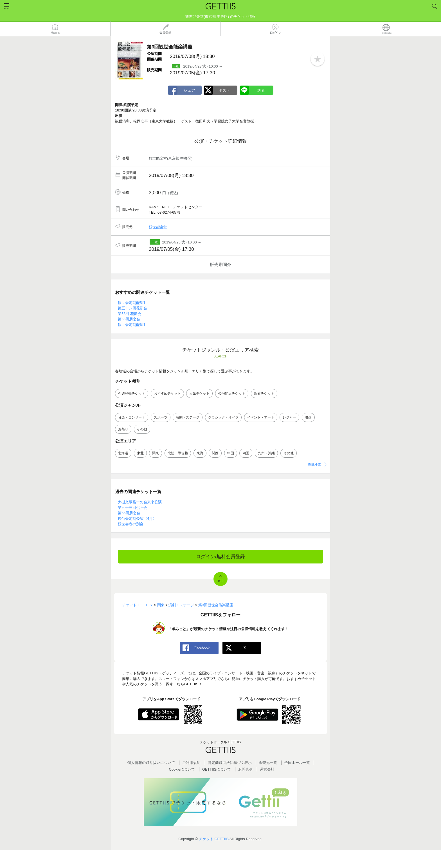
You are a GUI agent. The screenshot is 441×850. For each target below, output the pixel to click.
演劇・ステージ (187, 417)
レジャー (289, 417)
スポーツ (160, 417)
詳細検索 (314, 465)
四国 (245, 453)
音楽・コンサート (131, 417)
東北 (140, 453)
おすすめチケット (167, 393)
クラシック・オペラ (223, 417)
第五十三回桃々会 (132, 507)
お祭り (123, 429)
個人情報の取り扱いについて (151, 762)
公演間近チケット (231, 393)
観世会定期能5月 (131, 303)
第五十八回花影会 (132, 308)
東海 (200, 453)
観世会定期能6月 (131, 325)
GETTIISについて (216, 769)
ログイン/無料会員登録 (220, 556)
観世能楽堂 (158, 227)
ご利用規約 (191, 762)
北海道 (123, 453)
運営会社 (267, 769)
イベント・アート (260, 417)
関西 (215, 453)
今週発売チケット (131, 393)
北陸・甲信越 (178, 453)
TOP (220, 581)
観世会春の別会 (130, 524)
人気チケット (199, 393)
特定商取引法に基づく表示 (230, 762)
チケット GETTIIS (214, 839)
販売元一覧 (268, 762)
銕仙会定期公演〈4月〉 (137, 518)
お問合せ (245, 769)
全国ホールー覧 (297, 762)
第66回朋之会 (129, 319)
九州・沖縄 (266, 453)
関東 (155, 453)
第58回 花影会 (129, 314)
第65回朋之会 (129, 513)
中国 (230, 453)
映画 (308, 417)
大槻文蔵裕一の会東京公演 (140, 502)
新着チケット (264, 393)
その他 (142, 429)
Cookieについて (182, 769)
